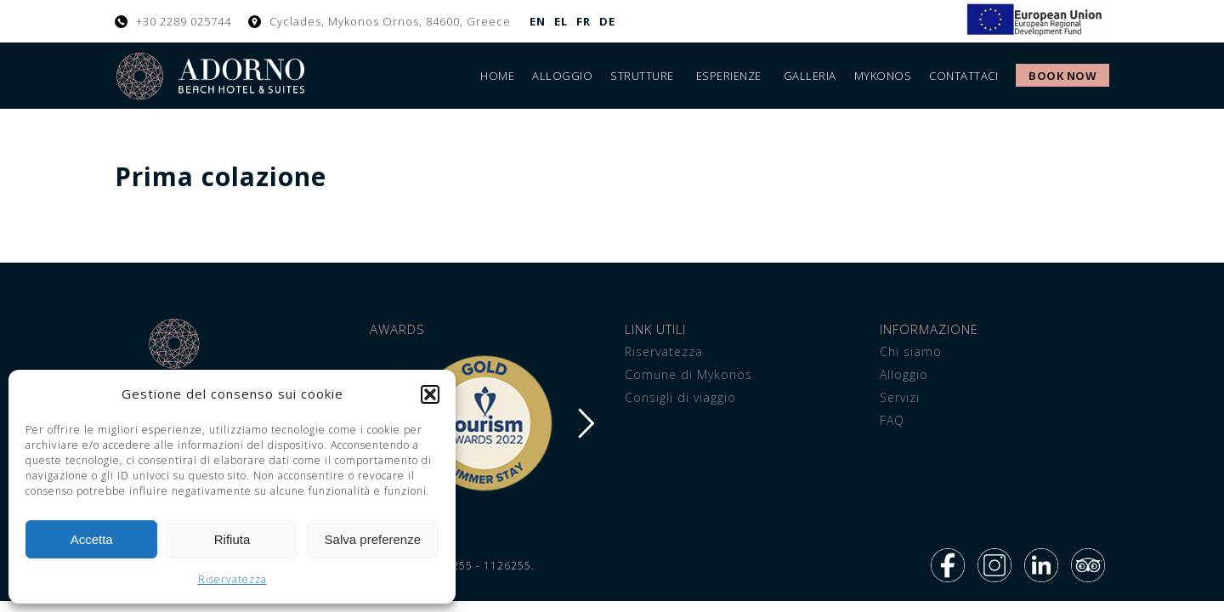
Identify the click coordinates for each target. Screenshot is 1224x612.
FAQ (892, 420)
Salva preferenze (373, 539)
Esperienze (729, 75)
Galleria (810, 75)
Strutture (642, 75)
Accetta (92, 539)
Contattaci (963, 75)
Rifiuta (232, 539)
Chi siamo (911, 351)
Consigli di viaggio (680, 397)
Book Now (1062, 75)
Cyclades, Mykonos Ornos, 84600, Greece (390, 21)
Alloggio (562, 75)
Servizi (900, 397)
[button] (430, 394)
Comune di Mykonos (688, 374)
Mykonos (883, 75)
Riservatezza (232, 579)
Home (497, 75)
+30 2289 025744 (183, 21)
